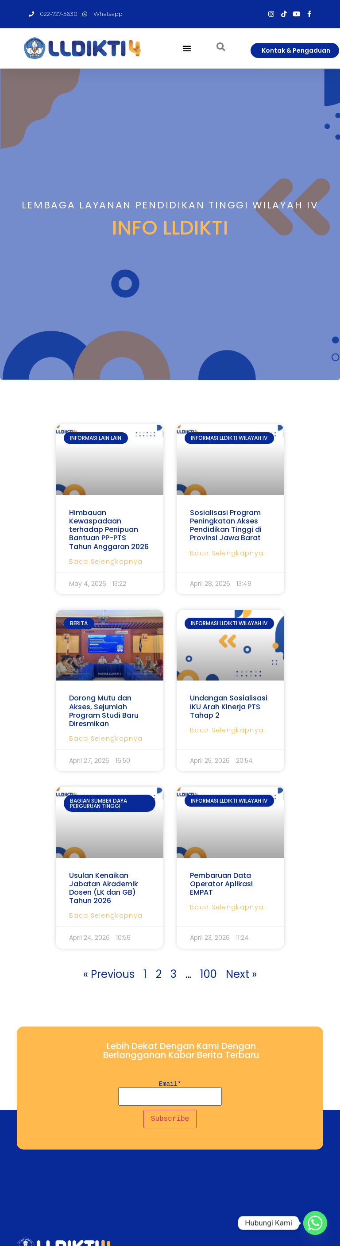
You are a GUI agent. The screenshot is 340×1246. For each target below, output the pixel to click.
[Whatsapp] (315, 1223)
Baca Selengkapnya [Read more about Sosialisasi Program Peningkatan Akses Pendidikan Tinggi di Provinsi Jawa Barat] (226, 553)
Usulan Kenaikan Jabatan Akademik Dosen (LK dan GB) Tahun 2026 (103, 888)
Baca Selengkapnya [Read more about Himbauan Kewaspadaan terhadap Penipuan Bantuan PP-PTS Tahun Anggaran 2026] (106, 561)
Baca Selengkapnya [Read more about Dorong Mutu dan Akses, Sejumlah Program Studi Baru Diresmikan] (106, 738)
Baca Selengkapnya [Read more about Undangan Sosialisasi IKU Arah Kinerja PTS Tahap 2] (226, 730)
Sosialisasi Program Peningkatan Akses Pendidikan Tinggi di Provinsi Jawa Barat (226, 525)
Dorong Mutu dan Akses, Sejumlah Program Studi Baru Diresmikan (104, 711)
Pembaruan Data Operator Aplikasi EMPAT (221, 883)
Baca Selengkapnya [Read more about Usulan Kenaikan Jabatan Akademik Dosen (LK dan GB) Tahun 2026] (106, 915)
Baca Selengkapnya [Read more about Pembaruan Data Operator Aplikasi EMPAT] (226, 907)
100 (208, 974)
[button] (186, 48)
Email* (170, 1093)
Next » (241, 974)
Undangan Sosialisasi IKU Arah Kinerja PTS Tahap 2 (228, 706)
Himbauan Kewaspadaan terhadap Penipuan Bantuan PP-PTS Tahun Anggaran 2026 (109, 530)
